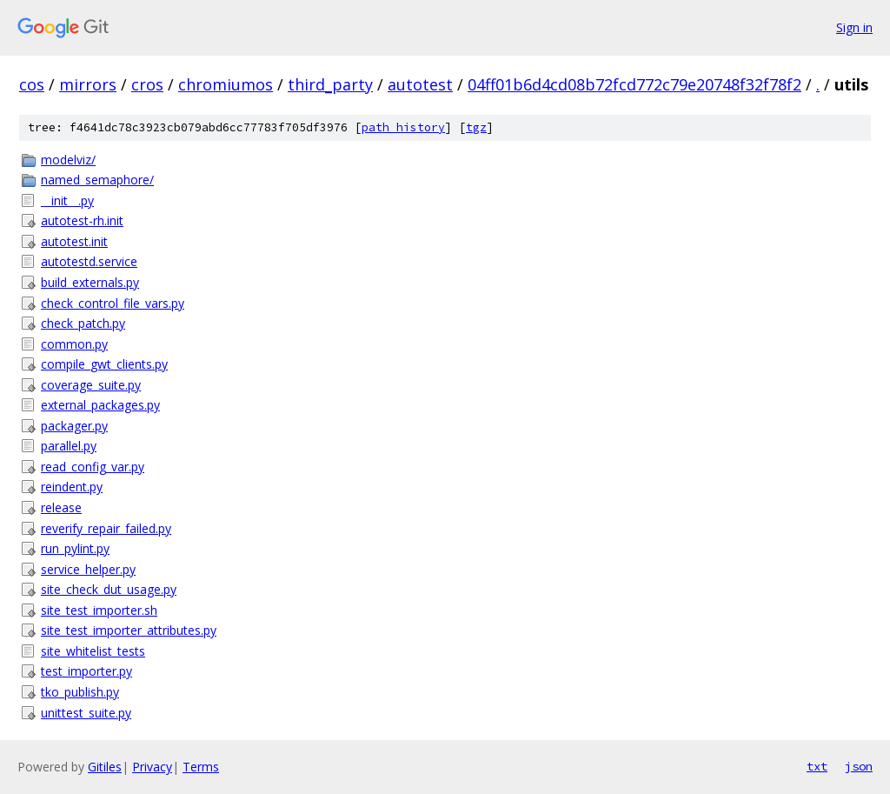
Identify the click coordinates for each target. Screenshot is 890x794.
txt (817, 766)
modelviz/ (68, 159)
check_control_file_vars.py (112, 303)
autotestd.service (89, 261)
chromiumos (225, 84)
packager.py (74, 425)
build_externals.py (90, 282)
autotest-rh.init (82, 220)
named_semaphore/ (97, 179)
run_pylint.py (75, 548)
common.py (74, 344)
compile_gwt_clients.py (104, 364)
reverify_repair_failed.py (106, 528)
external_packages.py (100, 405)
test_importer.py (86, 671)
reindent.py (72, 486)
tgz (476, 127)
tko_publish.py (80, 692)
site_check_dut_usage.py (108, 589)
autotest (420, 84)
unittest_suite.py (86, 712)
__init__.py (67, 200)
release (61, 507)
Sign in (854, 27)
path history (403, 127)
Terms (201, 766)
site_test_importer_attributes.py (128, 630)
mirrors (87, 84)
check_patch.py (83, 323)
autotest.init (74, 241)
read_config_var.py (92, 466)
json (859, 766)
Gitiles (105, 766)
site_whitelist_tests (93, 651)
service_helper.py (88, 569)
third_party (330, 84)
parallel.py (68, 445)
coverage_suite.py (91, 385)
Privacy (152, 766)
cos (31, 84)
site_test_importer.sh (99, 610)
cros (147, 84)
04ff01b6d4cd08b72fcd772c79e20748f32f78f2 (634, 84)
